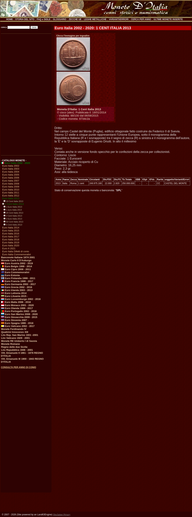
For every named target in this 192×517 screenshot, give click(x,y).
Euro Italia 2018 (10, 239)
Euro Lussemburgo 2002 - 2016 (21, 299)
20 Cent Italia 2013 (13, 213)
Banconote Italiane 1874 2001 (18, 257)
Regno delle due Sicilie (14, 347)
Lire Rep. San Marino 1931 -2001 (19, 335)
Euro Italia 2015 (10, 230)
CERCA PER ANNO (141, 19)
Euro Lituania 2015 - (14, 296)
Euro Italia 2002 (10, 165)
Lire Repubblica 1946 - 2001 (17, 350)
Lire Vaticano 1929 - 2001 (15, 338)
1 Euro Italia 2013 (13, 207)
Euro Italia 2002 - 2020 (15, 163)
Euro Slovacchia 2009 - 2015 (19, 317)
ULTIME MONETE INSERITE (168, 19)
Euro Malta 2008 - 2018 (16, 302)
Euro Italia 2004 (10, 171)
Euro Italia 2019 (10, 242)
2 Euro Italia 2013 (13, 219)
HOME (9, 19)
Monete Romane (10, 344)
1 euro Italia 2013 (13, 210)
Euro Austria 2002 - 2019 (17, 263)
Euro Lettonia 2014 (13, 293)
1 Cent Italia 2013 (13, 204)
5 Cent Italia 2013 (13, 225)
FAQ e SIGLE (44, 19)
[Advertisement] (25, 93)
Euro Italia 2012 (10, 195)
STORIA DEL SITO (24, 19)
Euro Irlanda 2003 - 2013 (16, 290)
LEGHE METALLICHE (95, 19)
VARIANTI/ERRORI (119, 19)
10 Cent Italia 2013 (13, 201)
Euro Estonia (10, 275)
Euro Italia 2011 (10, 192)
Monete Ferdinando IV (13, 329)
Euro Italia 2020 (10, 245)
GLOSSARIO (59, 19)
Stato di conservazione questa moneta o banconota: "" (88, 190)
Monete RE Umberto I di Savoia (19, 341)
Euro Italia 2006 (10, 177)
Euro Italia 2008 (10, 183)
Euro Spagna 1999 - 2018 (17, 323)
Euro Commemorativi (15, 272)
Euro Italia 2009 (10, 186)
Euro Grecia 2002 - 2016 (16, 287)
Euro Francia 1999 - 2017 (17, 281)
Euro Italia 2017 (10, 236)
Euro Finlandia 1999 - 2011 (18, 278)
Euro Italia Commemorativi (16, 254)
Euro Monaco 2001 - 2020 (17, 305)
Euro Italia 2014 (10, 227)
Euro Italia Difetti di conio (15, 251)
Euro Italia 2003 (10, 168)
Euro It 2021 (8, 248)
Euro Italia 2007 (10, 180)
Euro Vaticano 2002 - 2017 (17, 326)
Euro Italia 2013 (10, 198)
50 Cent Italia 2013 (13, 222)
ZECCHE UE (75, 19)
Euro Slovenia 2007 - (15, 320)
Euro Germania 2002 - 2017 (18, 284)
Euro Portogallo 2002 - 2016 (19, 311)
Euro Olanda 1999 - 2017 (17, 308)
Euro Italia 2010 (10, 189)
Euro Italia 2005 (10, 174)
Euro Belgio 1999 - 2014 (16, 266)
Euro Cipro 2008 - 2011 (16, 269)
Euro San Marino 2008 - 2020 (19, 314)
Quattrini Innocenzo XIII (14, 332)
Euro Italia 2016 (10, 233)
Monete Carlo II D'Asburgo (16, 260)
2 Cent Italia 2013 (13, 216)
